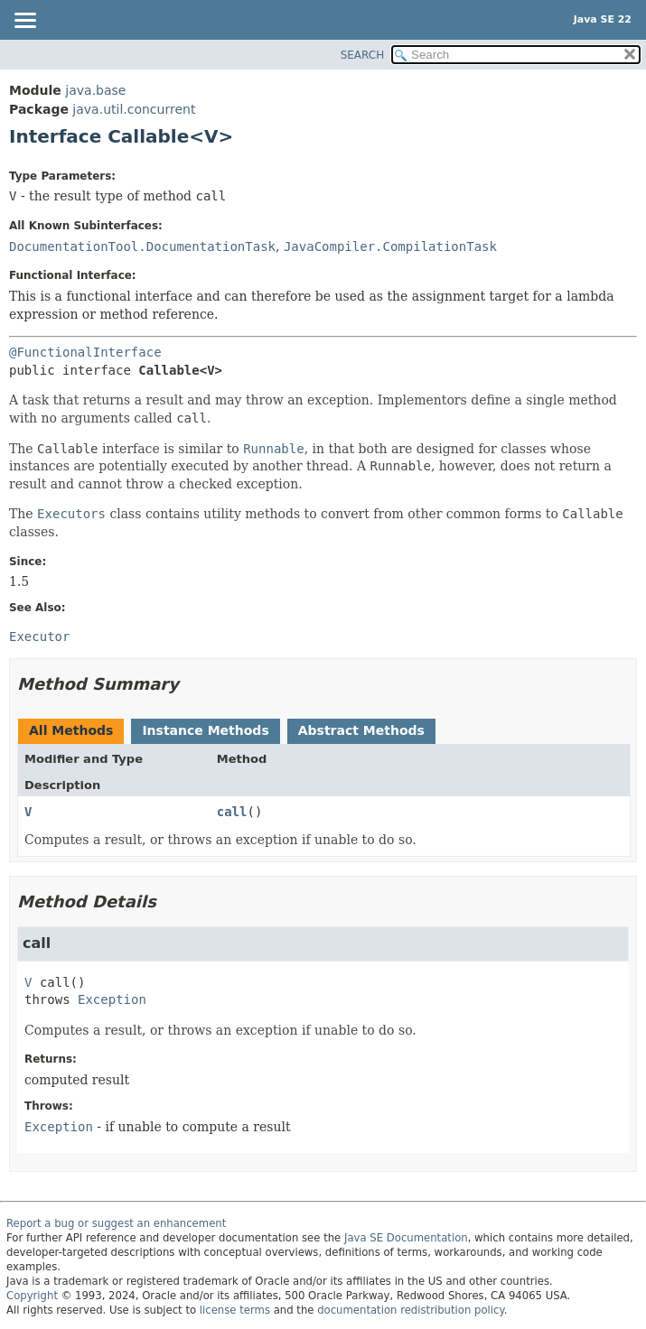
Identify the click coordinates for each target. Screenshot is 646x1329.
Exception (112, 999)
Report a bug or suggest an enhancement (116, 1223)
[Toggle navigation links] (24, 21)
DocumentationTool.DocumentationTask (142, 246)
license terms (235, 1310)
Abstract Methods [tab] (361, 730)
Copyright (32, 1295)
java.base (95, 90)
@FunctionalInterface (85, 352)
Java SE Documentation (406, 1237)
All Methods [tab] (71, 730)
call (232, 811)
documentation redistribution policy (410, 1310)
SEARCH (363, 55)
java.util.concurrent (133, 109)
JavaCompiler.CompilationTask (390, 246)
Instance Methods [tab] (205, 730)
